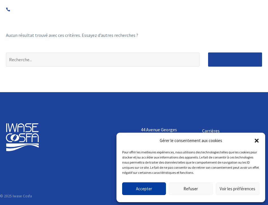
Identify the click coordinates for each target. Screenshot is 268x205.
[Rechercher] (103, 59)
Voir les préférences (237, 188)
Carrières (211, 131)
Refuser (190, 188)
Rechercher (235, 59)
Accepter (144, 188)
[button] (257, 140)
